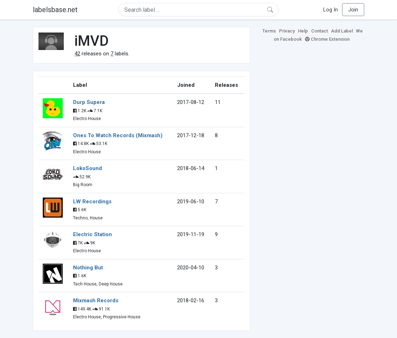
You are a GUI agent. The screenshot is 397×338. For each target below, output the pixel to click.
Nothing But (88, 267)
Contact (319, 31)
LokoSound (87, 168)
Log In (330, 9)
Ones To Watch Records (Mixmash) (118, 135)
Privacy (287, 31)
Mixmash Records (95, 300)
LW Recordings (92, 201)
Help (303, 31)
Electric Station (92, 234)
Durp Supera (89, 102)
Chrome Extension (327, 39)
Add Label (342, 31)
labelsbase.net (55, 9)
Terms (269, 31)
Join (353, 9)
